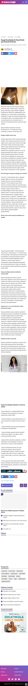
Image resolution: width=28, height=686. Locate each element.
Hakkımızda (4, 675)
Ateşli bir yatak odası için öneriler (11, 594)
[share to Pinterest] (15, 53)
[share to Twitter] (11, 53)
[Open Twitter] (12, 679)
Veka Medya (8, 49)
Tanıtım (3, 672)
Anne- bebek (12, 571)
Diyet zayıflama (5, 573)
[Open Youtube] (19, 679)
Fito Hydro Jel (7, 529)
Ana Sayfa (3, 668)
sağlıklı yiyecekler (6, 581)
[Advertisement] (14, 21)
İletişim (16, 668)
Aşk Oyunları (20, 571)
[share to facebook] (4, 53)
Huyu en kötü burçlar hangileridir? (11, 605)
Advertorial (4, 571)
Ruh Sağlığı (11, 480)
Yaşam (10, 578)
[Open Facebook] (9, 679)
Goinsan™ (22, 683)
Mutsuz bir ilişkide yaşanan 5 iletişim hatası (12, 511)
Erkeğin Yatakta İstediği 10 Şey (11, 598)
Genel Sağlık (6, 480)
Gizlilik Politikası (18, 672)
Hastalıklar (4, 576)
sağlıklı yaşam (22, 578)
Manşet (18, 576)
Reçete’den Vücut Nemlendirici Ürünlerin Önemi (13, 524)
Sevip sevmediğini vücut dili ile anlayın (13, 601)
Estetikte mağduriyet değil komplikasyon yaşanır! (13, 516)
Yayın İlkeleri (17, 675)
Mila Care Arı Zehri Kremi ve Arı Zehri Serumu (15, 520)
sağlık (15, 578)
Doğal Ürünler (14, 573)
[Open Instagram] (16, 679)
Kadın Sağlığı (11, 576)
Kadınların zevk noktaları (9, 591)
